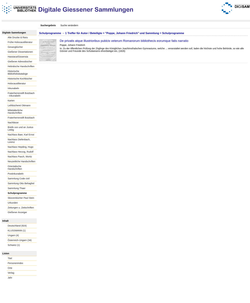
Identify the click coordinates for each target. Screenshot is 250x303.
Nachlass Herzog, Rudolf (20, 151)
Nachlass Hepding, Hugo (20, 147)
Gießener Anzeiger (17, 212)
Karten (11, 100)
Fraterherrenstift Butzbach (21, 117)
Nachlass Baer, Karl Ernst (21, 134)
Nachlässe (13, 122)
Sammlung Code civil (19, 178)
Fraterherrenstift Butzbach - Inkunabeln (21, 94)
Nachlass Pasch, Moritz (20, 156)
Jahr (10, 277)
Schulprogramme (17, 193)
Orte (10, 268)
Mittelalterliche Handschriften (15, 111)
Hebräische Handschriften (21, 66)
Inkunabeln (13, 88)
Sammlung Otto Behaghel (21, 183)
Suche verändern (69, 25)
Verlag (11, 273)
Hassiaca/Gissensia (18, 56)
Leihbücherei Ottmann (19, 105)
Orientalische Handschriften (15, 167)
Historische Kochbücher (20, 78)
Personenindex (15, 263)
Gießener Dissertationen (20, 52)
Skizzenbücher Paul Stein (21, 198)
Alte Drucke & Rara (18, 37)
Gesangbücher (15, 47)
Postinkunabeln (16, 173)
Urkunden (13, 202)
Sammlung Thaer (17, 188)
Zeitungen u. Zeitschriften (21, 207)
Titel (10, 258)
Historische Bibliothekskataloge (18, 72)
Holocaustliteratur (17, 83)
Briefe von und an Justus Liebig (20, 128)
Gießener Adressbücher (20, 61)
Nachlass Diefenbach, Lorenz (19, 140)
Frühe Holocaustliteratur (20, 42)
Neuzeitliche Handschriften (21, 161)
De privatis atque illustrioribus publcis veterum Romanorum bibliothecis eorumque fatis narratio (124, 40)
